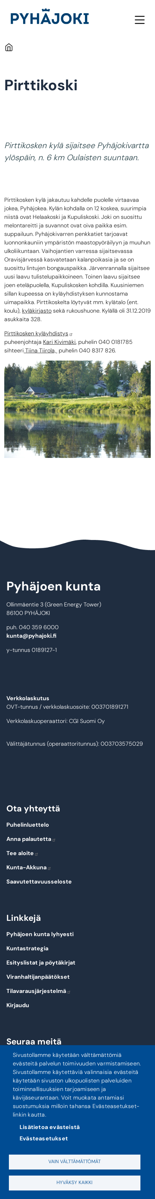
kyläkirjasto (37, 310)
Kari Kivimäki (59, 342)
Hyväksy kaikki (74, 1182)
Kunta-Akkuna (29, 867)
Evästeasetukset (44, 1138)
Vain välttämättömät (74, 1162)
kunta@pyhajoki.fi (31, 635)
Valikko (139, 20)
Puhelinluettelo (27, 824)
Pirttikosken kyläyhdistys (38, 333)
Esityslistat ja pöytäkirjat (40, 962)
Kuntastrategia (27, 948)
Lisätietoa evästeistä (50, 1127)
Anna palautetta (31, 839)
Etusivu (8, 47)
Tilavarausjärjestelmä (38, 991)
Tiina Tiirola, (40, 350)
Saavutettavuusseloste (39, 881)
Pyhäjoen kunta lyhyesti (40, 934)
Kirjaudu (17, 1005)
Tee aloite (22, 853)
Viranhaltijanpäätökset (38, 977)
